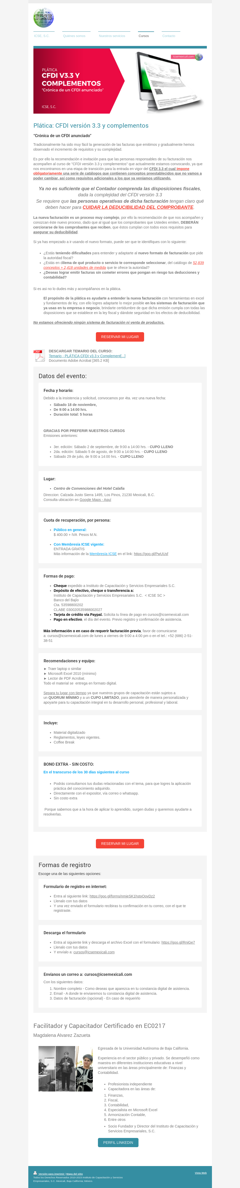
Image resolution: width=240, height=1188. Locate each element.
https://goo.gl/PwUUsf (151, 554)
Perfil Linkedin (118, 1143)
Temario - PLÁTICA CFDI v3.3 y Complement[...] (87, 356)
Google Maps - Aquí (95, 500)
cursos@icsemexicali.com (94, 952)
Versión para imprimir (49, 1173)
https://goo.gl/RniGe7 (178, 942)
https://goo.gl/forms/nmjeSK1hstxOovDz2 (122, 896)
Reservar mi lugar (120, 337)
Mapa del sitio (74, 1173)
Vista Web (201, 1172)
